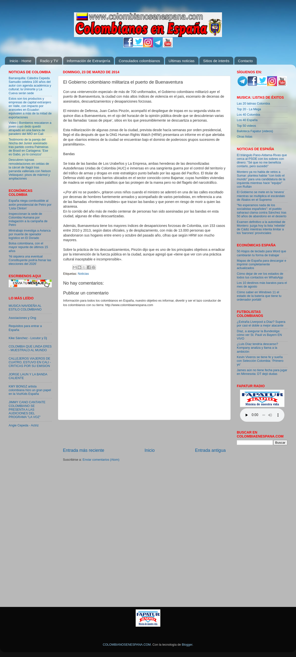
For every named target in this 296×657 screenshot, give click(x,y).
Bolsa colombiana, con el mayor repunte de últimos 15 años (28, 247)
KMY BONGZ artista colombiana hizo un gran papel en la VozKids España (30, 390)
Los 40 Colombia (248, 114)
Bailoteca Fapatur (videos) (255, 131)
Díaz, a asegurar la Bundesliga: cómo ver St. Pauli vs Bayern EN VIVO (259, 334)
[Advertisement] (144, 433)
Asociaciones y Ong (22, 318)
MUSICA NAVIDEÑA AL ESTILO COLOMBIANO (25, 307)
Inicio (150, 450)
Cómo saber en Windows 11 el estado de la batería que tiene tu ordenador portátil (259, 296)
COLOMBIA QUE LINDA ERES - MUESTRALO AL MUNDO (30, 348)
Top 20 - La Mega (249, 109)
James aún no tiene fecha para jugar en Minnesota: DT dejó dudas (262, 372)
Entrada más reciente (83, 450)
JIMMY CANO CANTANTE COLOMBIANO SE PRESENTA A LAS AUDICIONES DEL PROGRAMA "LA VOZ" (27, 410)
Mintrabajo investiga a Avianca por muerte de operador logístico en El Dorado (30, 234)
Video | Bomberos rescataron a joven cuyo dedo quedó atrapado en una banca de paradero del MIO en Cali (30, 128)
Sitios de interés (216, 61)
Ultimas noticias (182, 61)
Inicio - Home (20, 61)
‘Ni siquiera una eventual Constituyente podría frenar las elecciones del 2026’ (30, 260)
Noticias (83, 273)
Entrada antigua (210, 450)
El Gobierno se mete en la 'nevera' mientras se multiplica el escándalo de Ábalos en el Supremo (261, 195)
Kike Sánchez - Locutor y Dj (28, 338)
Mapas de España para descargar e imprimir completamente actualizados (261, 264)
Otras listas (244, 136)
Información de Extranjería (88, 61)
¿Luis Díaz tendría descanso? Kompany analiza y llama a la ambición (257, 347)
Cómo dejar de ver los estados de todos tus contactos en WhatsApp (260, 275)
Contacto (245, 61)
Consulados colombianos (139, 61)
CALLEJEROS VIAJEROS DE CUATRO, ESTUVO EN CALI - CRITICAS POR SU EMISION (30, 362)
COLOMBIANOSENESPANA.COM (127, 644)
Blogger (187, 644)
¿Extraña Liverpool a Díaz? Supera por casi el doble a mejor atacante (261, 323)
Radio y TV (49, 61)
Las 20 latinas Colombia (253, 103)
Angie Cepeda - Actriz (24, 425)
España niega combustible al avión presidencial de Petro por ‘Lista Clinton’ (30, 204)
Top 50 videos (246, 126)
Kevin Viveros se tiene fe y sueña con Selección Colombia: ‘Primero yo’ (260, 360)
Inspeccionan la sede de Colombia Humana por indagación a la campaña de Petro (28, 219)
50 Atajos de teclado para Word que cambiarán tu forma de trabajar (261, 253)
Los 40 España (247, 120)
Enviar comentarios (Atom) (101, 459)
